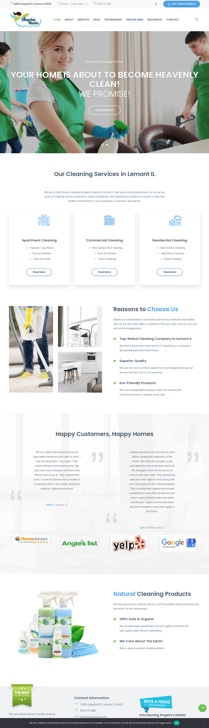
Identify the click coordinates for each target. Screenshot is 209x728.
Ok (176, 723)
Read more (39, 272)
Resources (154, 19)
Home (57, 19)
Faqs (96, 19)
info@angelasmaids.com (94, 717)
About (69, 19)
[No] (205, 723)
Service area (135, 19)
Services (83, 19)
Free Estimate (104, 110)
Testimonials (113, 19)
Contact (172, 19)
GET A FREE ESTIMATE (181, 4)
